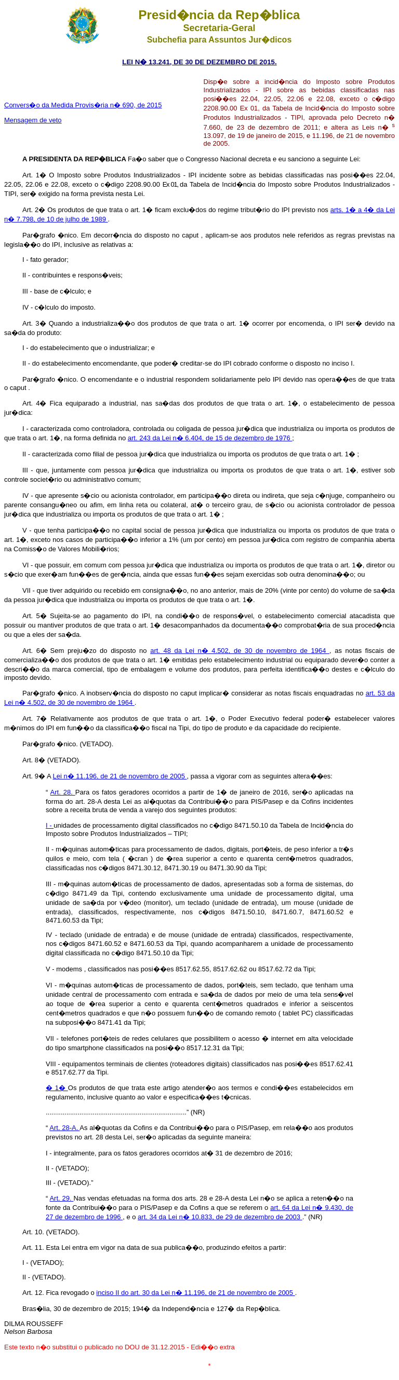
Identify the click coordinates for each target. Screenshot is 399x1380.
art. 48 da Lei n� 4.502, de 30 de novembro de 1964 (239, 650)
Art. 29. (61, 1198)
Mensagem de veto (33, 120)
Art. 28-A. (64, 1128)
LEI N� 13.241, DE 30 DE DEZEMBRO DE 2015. (199, 62)
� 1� (57, 1088)
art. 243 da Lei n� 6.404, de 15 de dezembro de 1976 (210, 438)
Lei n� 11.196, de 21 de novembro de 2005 (120, 776)
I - (50, 825)
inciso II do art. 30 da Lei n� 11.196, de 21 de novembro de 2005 (195, 1293)
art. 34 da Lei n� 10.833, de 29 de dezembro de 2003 (220, 1217)
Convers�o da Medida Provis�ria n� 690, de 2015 (83, 105)
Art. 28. (62, 792)
